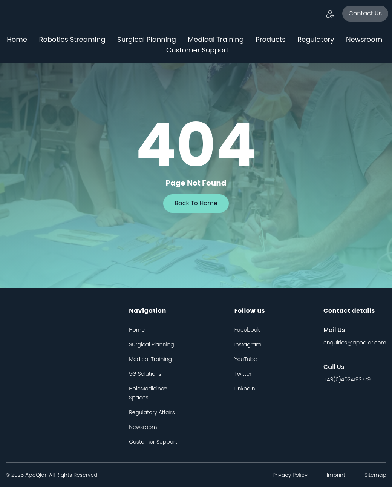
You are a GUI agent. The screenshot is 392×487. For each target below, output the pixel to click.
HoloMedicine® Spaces (148, 393)
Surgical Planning (146, 39)
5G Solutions (145, 374)
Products (270, 39)
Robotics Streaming (72, 39)
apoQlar (35, 475)
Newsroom (364, 39)
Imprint (336, 475)
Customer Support (197, 50)
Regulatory (315, 39)
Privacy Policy (290, 475)
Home (17, 39)
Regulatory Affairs (152, 412)
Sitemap (375, 475)
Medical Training (216, 39)
